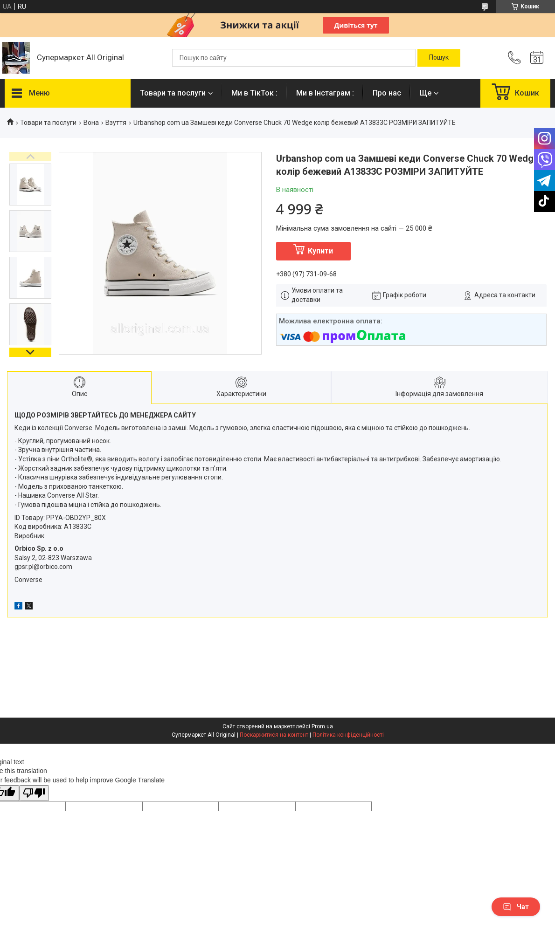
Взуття (115, 122)
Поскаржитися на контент (274, 735)
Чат (516, 907)
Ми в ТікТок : (254, 93)
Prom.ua (322, 726)
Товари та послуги (173, 93)
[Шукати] (438, 58)
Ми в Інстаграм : (325, 93)
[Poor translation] (34, 793)
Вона (91, 122)
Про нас (387, 93)
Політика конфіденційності (348, 735)
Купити (320, 250)
